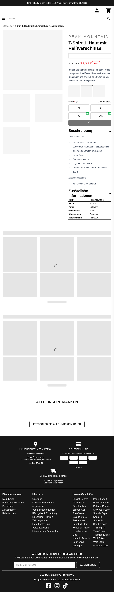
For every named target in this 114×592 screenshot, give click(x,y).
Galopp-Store (80, 517)
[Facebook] (49, 586)
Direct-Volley (79, 506)
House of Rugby (81, 527)
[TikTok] (65, 586)
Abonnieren (88, 565)
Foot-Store (78, 513)
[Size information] (77, 102)
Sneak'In (97, 517)
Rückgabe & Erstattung (44, 513)
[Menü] (3, 18)
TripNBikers (99, 538)
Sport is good (100, 524)
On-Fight (77, 545)
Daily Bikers (79, 502)
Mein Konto (8, 499)
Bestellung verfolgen (13, 502)
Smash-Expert (100, 513)
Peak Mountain (88, 34)
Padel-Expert (100, 499)
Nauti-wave (78, 542)
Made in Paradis (81, 538)
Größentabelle (104, 102)
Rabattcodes (9, 513)
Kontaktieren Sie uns (35, 454)
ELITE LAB (51, 3)
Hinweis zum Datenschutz (46, 531)
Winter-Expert (100, 545)
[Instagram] (57, 586)
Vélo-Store (98, 542)
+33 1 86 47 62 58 (35, 463)
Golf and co (79, 520)
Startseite (7, 26)
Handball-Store (80, 524)
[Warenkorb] (109, 10)
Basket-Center (80, 499)
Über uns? (37, 499)
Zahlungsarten (40, 520)
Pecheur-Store (101, 502)
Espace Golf (79, 509)
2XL (105, 114)
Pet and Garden (101, 506)
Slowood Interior (101, 509)
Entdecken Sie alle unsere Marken (57, 424)
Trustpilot (78, 467)
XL (83, 114)
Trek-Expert (99, 531)
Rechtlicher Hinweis (42, 517)
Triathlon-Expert (101, 535)
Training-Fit (99, 527)
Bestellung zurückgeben (53, 483)
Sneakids (98, 520)
